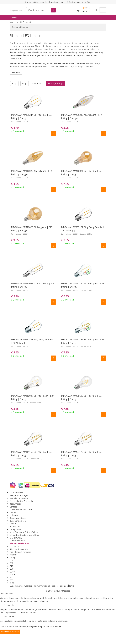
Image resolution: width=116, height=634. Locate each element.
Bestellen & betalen (19, 498)
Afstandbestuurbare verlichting (24, 535)
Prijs (14, 83)
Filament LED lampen (19, 543)
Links (71, 586)
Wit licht (13, 554)
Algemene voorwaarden (21, 586)
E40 (11, 566)
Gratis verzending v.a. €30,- (80, 2)
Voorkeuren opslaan (10, 632)
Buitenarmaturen (18, 521)
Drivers (13, 523)
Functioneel (8, 616)
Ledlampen (15, 515)
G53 (11, 580)
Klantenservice (16, 492)
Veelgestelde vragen (19, 495)
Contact (13, 506)
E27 (11, 563)
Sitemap (64, 586)
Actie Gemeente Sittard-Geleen (24, 532)
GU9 (11, 568)
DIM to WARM (16, 537)
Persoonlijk (8, 605)
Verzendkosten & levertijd (22, 501)
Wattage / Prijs (55, 83)
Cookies (55, 586)
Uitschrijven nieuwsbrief (21, 509)
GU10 (12, 571)
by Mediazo (64, 591)
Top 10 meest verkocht (20, 552)
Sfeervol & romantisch (20, 549)
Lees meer (16, 72)
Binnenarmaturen (18, 518)
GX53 (12, 583)
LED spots (14, 546)
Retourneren (15, 504)
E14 (11, 560)
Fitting (12, 557)
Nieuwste (37, 83)
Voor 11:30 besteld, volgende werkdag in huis (45, 2)
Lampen (13, 512)
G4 (11, 577)
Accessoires (15, 526)
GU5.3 (12, 574)
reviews (83, 11)
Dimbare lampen (17, 540)
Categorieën (15, 529)
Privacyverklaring (42, 586)
